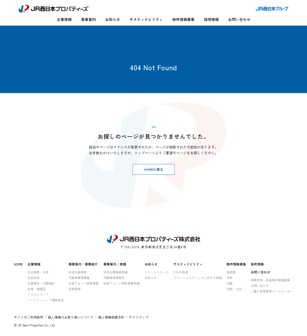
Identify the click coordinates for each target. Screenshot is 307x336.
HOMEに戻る (153, 169)
